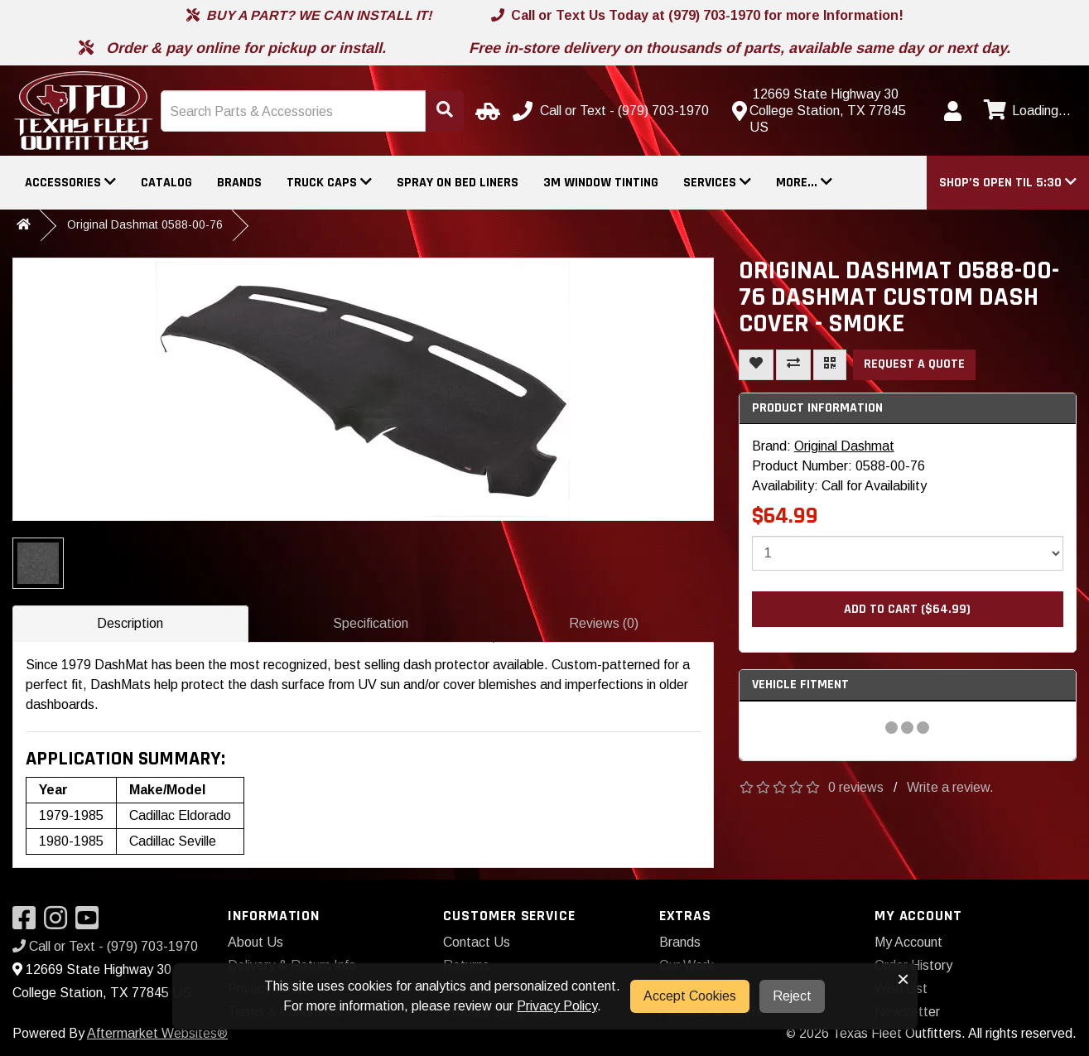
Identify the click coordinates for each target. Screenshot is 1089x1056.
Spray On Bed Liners (457, 182)
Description (130, 623)
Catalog (166, 182)
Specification (370, 623)
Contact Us (476, 942)
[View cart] (1025, 111)
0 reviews (856, 787)
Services (717, 182)
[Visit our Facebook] (28, 923)
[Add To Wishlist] (756, 365)
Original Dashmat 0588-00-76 (145, 224)
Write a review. (950, 787)
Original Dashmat (844, 446)
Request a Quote (914, 364)
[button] (1008, 183)
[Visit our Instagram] (59, 923)
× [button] (903, 979)
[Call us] (612, 111)
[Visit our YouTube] (91, 923)
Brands (239, 182)
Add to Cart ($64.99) (907, 609)
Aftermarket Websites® (157, 1033)
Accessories (70, 182)
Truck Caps (329, 182)
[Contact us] (827, 111)
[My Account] (952, 111)
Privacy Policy (557, 1006)
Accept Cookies (689, 996)
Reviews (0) (603, 623)
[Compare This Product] (793, 365)
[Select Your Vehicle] (485, 111)
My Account (908, 942)
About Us (255, 942)
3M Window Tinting (600, 182)
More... (804, 182)
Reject (792, 996)
